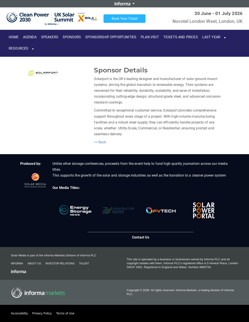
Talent (84, 263)
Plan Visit (150, 37)
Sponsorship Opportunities (110, 37)
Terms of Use (65, 313)
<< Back (100, 142)
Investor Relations (60, 263)
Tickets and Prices (180, 37)
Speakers (49, 37)
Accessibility (19, 313)
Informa (17, 263)
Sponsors (72, 37)
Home (14, 37)
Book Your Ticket (124, 19)
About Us (34, 263)
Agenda (30, 37)
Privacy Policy (42, 313)
